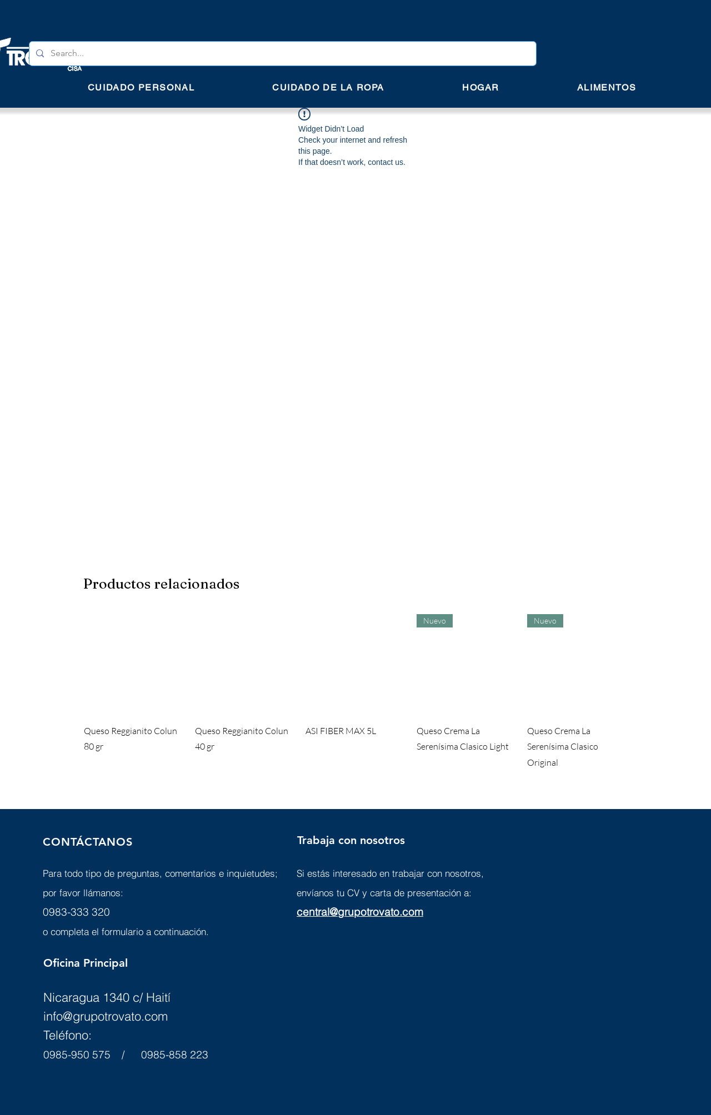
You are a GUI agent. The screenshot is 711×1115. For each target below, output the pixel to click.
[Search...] (282, 54)
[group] (355, 692)
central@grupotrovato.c (352, 911)
